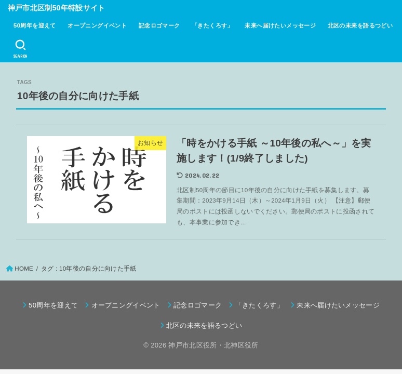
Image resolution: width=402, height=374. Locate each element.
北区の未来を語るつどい (360, 25)
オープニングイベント (97, 25)
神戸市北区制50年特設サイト (56, 8)
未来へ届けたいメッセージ (280, 25)
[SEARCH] (20, 48)
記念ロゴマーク (159, 25)
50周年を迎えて (35, 25)
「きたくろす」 (212, 25)
